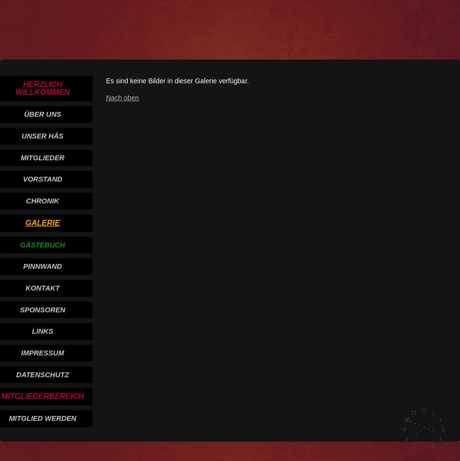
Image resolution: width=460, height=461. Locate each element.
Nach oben (122, 98)
